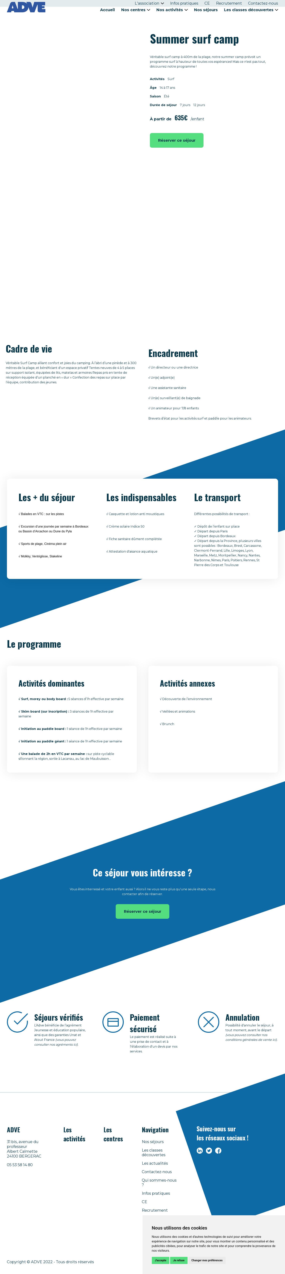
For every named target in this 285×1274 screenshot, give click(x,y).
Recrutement (229, 3)
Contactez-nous (263, 3)
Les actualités (155, 1163)
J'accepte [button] (160, 1260)
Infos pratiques (184, 3)
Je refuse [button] (178, 1260)
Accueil (107, 10)
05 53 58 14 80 (20, 1165)
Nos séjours (206, 10)
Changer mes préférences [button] (207, 1260)
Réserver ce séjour (176, 140)
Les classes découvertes (153, 1152)
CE (207, 3)
